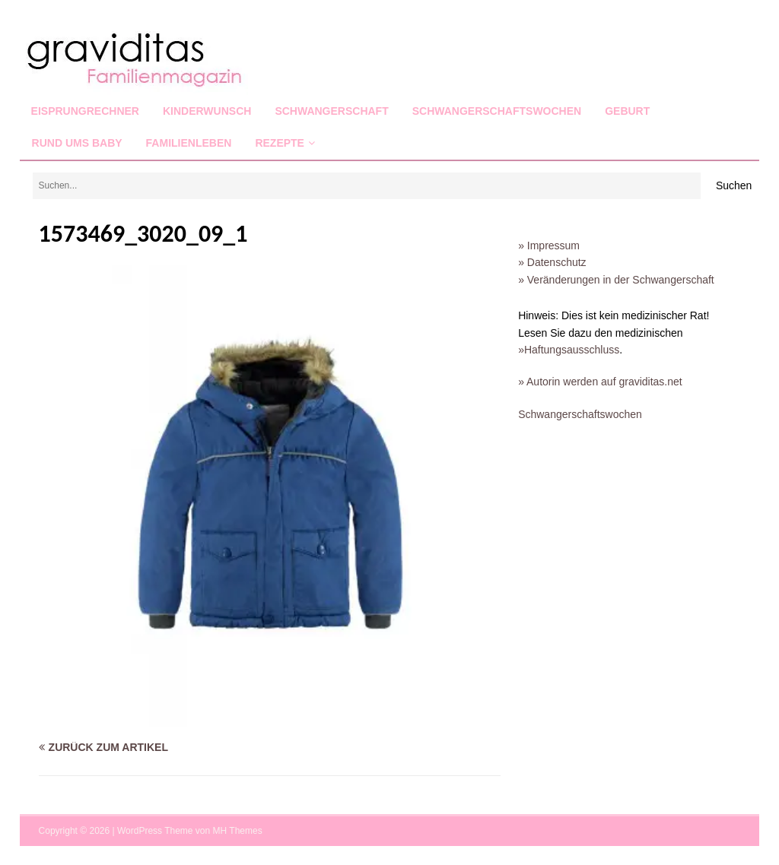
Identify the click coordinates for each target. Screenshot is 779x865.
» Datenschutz (552, 262)
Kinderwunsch (207, 111)
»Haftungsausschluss (568, 350)
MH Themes (237, 830)
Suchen (734, 185)
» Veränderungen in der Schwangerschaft (616, 280)
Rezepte (279, 143)
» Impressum (549, 245)
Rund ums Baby (77, 143)
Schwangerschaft (331, 111)
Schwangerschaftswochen (496, 111)
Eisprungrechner (85, 111)
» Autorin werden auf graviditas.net (600, 381)
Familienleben (189, 143)
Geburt (627, 111)
